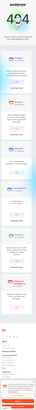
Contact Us (6, 345)
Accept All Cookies (18, 406)
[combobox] (6, 408)
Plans (4, 368)
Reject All (18, 401)
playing (18, 39)
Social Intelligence (8, 360)
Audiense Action (7, 357)
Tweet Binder (6, 377)
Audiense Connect (8, 374)
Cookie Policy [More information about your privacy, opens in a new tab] (12, 392)
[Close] (34, 382)
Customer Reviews (8, 348)
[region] (18, 394)
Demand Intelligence (9, 365)
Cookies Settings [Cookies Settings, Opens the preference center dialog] (18, 396)
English (5, 408)
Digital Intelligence (8, 363)
